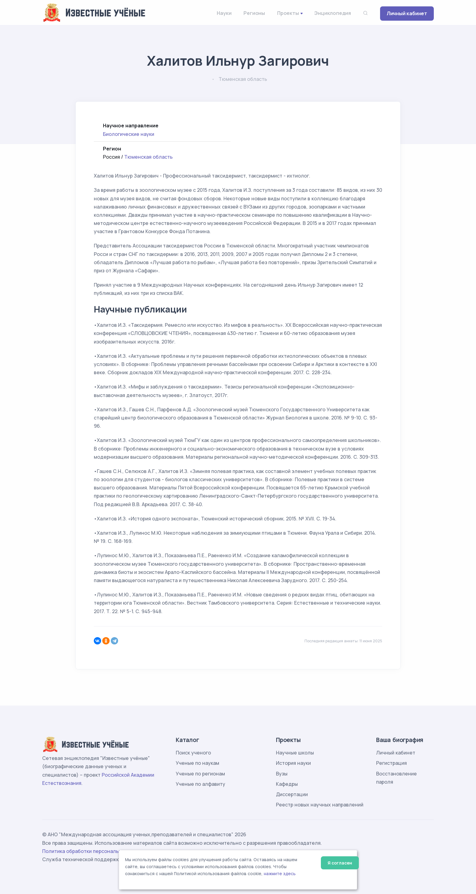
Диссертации (292, 794)
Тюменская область (148, 157)
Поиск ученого (193, 752)
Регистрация (391, 763)
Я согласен (340, 863)
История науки (293, 763)
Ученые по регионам (200, 773)
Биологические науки (128, 134)
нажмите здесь (280, 873)
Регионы (254, 13)
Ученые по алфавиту (200, 784)
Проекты (288, 13)
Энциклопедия (332, 13)
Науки (224, 13)
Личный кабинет (407, 13)
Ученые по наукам (197, 763)
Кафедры (287, 784)
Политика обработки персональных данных (94, 851)
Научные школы (295, 752)
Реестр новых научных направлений (319, 804)
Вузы (281, 773)
